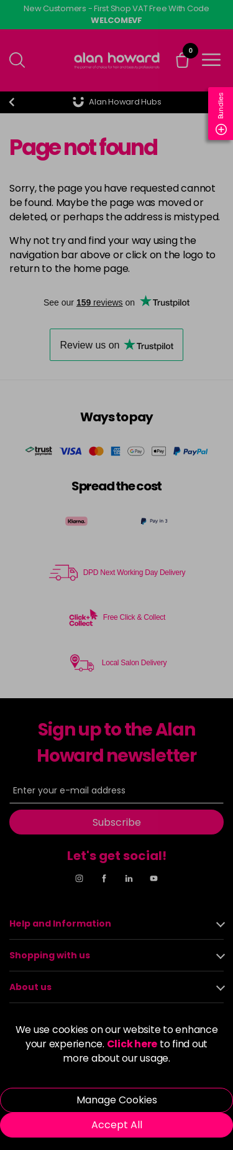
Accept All (116, 1125)
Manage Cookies (116, 1100)
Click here (132, 1044)
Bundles (221, 113)
